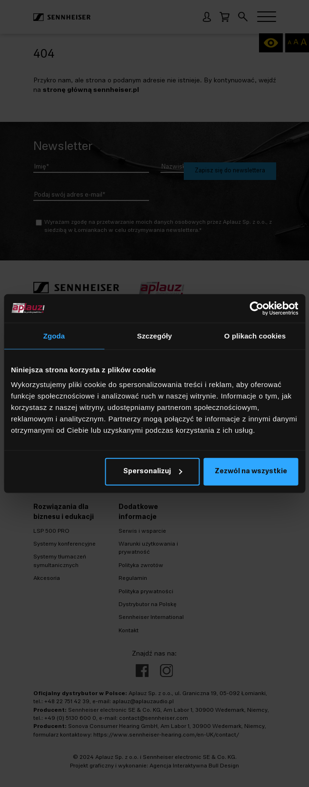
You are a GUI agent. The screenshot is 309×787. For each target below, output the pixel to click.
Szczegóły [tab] (154, 335)
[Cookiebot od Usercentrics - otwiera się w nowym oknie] (256, 308)
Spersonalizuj (152, 471)
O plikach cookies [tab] (255, 335)
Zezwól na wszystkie (251, 471)
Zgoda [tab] (54, 335)
